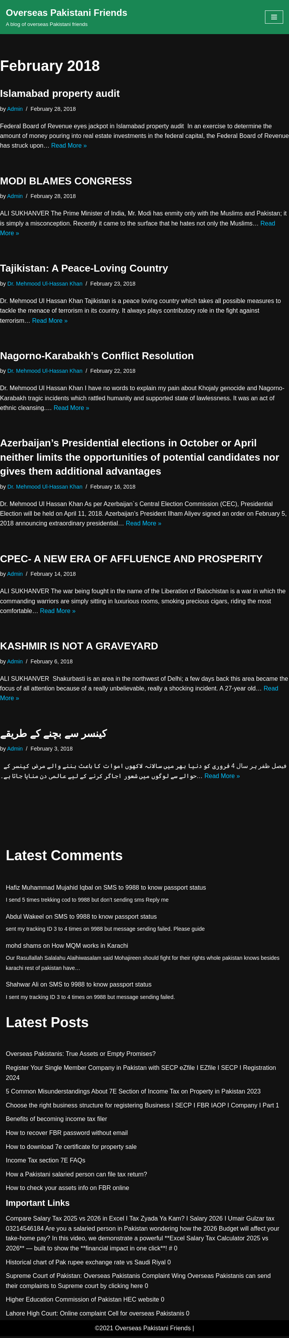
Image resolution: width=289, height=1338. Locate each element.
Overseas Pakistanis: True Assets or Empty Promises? (81, 1056)
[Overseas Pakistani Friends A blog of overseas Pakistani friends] (66, 17)
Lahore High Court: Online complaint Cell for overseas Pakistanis (95, 1315)
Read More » (96, 146)
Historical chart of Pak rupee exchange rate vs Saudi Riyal (86, 1264)
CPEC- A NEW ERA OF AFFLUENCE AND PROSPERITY (131, 560)
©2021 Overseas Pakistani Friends (143, 1330)
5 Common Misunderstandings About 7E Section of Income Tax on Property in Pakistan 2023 (133, 1093)
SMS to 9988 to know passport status (154, 889)
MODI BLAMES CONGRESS (66, 181)
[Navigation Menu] (274, 17)
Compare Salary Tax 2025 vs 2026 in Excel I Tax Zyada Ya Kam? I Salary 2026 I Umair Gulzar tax (140, 1220)
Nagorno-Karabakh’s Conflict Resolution (97, 356)
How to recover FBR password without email (67, 1134)
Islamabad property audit (60, 93)
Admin (15, 109)
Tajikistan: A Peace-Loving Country (84, 269)
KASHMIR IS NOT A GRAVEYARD (79, 647)
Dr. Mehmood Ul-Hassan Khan (45, 284)
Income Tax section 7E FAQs (45, 1162)
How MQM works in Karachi (90, 947)
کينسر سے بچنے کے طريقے (53, 735)
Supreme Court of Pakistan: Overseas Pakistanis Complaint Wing (96, 1277)
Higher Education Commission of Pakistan (64, 1301)
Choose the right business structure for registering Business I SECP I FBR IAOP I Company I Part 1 (142, 1107)
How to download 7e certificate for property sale (71, 1148)
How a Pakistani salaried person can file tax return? (76, 1176)
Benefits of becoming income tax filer (56, 1121)
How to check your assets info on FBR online (67, 1190)
